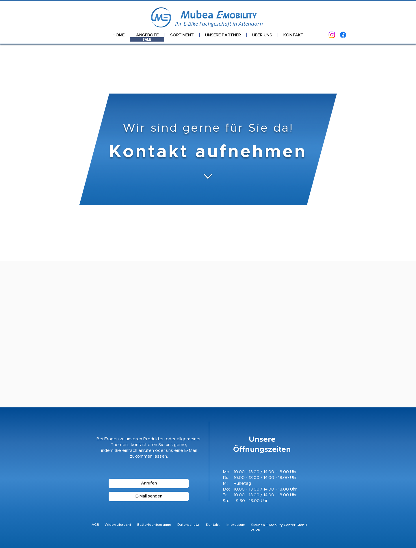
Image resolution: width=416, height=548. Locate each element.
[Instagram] (332, 35)
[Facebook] (343, 35)
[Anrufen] (149, 483)
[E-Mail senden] (149, 496)
